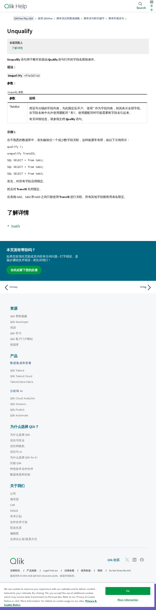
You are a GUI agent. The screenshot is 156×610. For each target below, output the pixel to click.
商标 (100, 570)
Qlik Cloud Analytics (22, 398)
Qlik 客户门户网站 (21, 339)
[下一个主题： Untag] (116, 287)
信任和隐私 (17, 446)
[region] (77, 596)
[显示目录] (8, 18)
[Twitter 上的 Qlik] (127, 560)
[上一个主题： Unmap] (40, 287)
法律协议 (15, 570)
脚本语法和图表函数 (68, 18)
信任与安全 (17, 440)
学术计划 (16, 516)
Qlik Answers (18, 404)
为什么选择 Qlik (20, 434)
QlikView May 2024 (23, 18)
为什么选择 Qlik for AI (23, 457)
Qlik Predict (17, 409)
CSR (12, 505)
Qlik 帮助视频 (18, 316)
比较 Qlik (15, 463)
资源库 (14, 344)
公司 (13, 493)
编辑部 (14, 533)
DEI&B (14, 510)
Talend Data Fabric (21, 382)
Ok (127, 591)
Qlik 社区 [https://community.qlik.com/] (113, 560)
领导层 (14, 499)
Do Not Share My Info (120, 570)
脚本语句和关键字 (94, 18)
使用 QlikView (45, 18)
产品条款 (32, 570)
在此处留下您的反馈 (24, 270)
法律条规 (69, 570)
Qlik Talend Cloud (21, 376)
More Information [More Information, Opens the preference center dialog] (128, 599)
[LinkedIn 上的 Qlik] (134, 560)
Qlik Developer (19, 322)
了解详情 (17, 48)
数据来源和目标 (20, 474)
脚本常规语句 (116, 18)
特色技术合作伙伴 (21, 469)
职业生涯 (16, 528)
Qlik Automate (19, 415)
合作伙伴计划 (18, 522)
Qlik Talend (17, 370)
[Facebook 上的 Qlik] (142, 560)
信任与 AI (16, 452)
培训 (13, 327)
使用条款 (86, 570)
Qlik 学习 (15, 333)
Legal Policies (50, 570)
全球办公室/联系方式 (23, 539)
